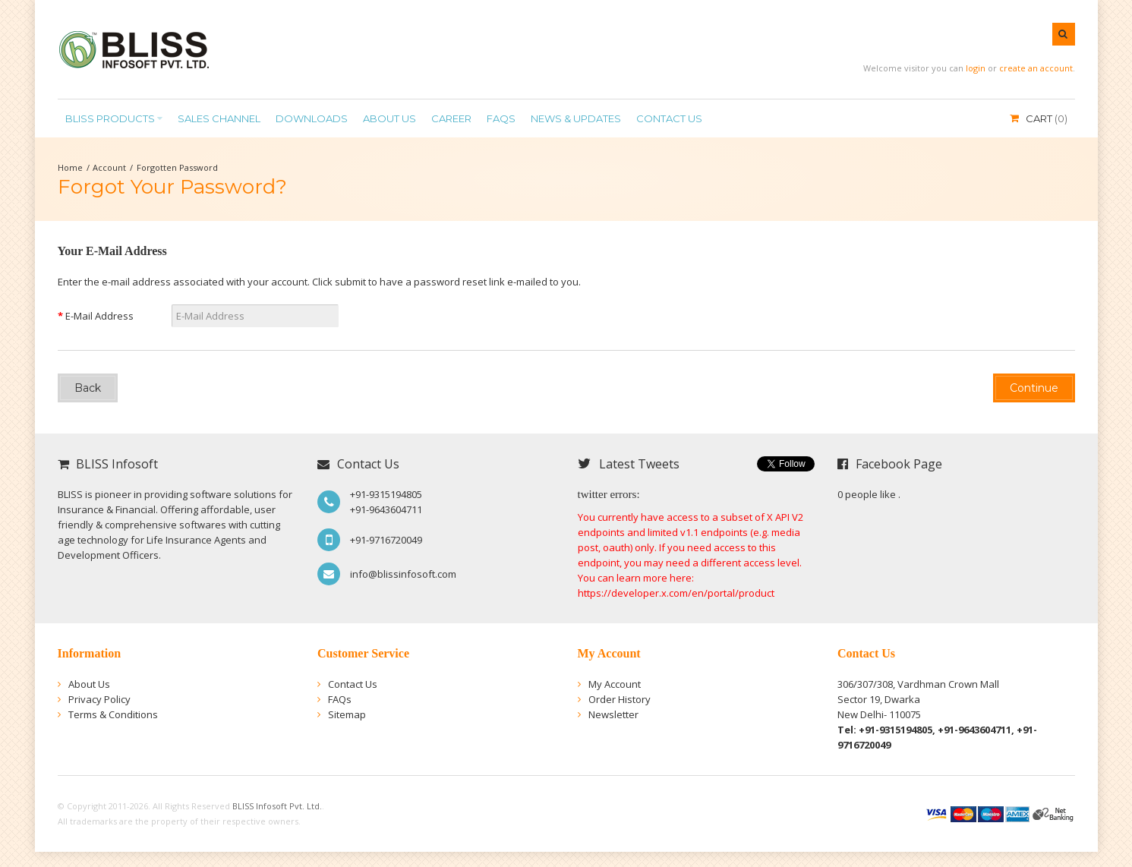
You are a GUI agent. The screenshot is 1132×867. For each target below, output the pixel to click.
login (975, 68)
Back (87, 388)
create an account (1036, 68)
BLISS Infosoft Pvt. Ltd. (277, 806)
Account (109, 167)
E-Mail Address (99, 316)
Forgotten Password (177, 167)
